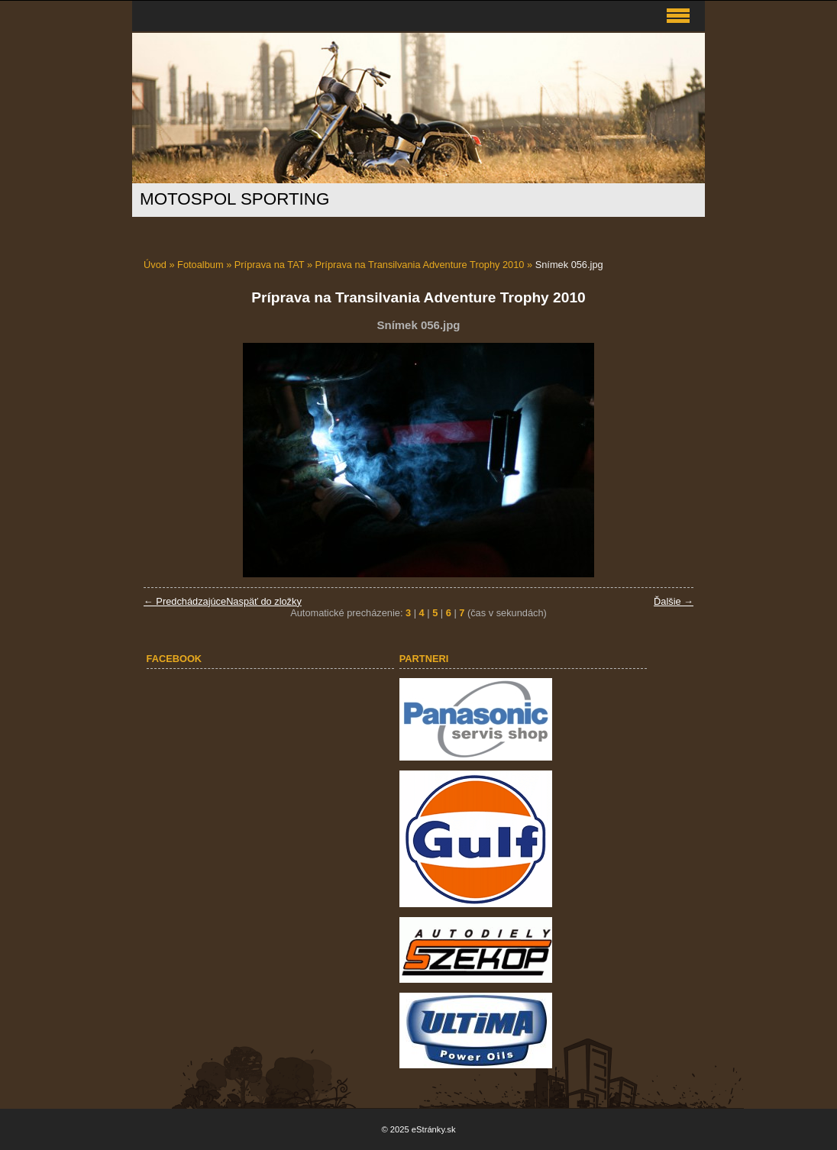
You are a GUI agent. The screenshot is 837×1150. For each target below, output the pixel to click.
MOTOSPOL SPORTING (234, 198)
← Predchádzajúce (185, 601)
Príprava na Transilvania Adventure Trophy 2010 (420, 264)
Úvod (155, 264)
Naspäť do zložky (264, 601)
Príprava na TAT (269, 264)
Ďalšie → (673, 601)
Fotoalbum (200, 264)
